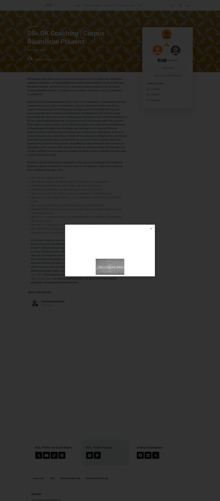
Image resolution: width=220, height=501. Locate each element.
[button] (151, 228)
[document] (110, 250)
